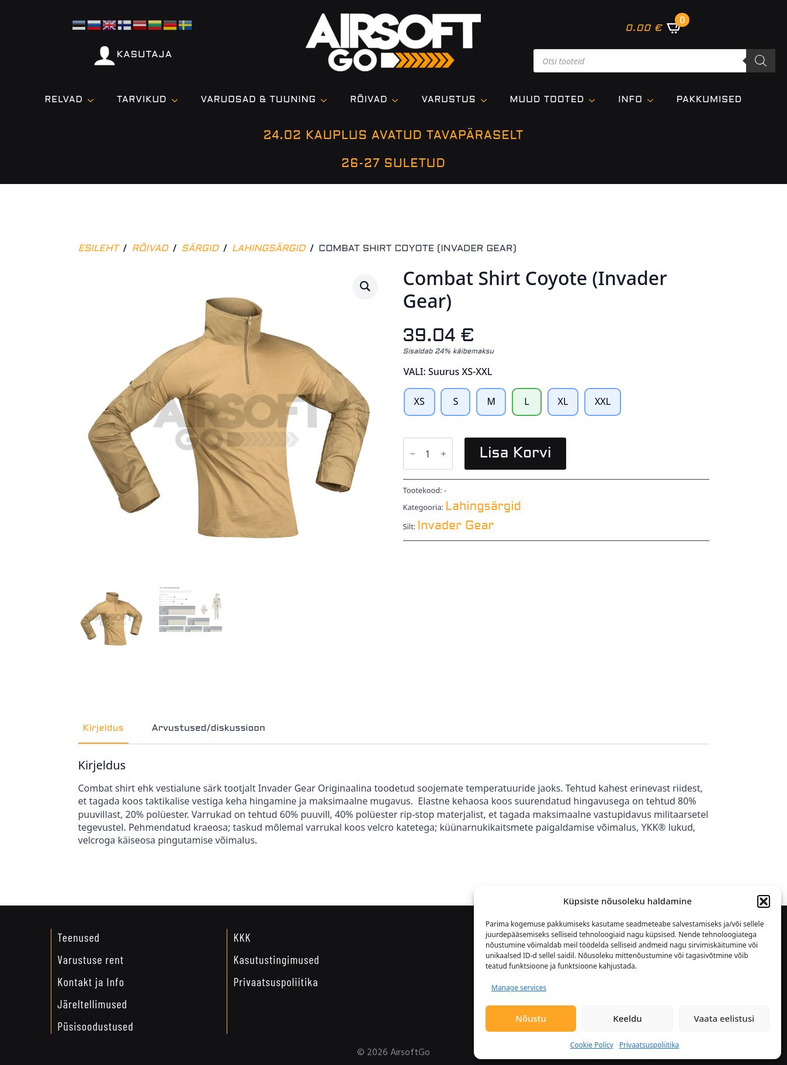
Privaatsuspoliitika (649, 1045)
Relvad (64, 100)
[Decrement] (412, 454)
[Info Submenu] (654, 100)
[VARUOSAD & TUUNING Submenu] (327, 100)
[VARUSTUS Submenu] (487, 100)
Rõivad (368, 100)
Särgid (200, 248)
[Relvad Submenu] (94, 100)
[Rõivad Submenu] (398, 100)
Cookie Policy (591, 1045)
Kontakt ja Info (90, 981)
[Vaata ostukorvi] (654, 27)
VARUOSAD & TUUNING (259, 100)
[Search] (760, 60)
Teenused (78, 937)
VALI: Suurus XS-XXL (448, 371)
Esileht (98, 248)
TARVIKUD (142, 100)
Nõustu (530, 1018)
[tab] (103, 728)
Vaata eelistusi (724, 1018)
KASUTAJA (144, 54)
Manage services (518, 988)
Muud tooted (547, 100)
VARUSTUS (448, 100)
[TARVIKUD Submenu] (178, 100)
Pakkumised (709, 100)
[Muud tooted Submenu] (595, 100)
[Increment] (443, 454)
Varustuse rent (90, 959)
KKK (242, 937)
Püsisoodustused (95, 1026)
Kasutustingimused (276, 959)
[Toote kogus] (428, 454)
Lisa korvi (515, 453)
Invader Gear (456, 526)
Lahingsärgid (268, 248)
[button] (763, 901)
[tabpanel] (393, 802)
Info (630, 100)
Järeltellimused (92, 1004)
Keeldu (627, 1018)
